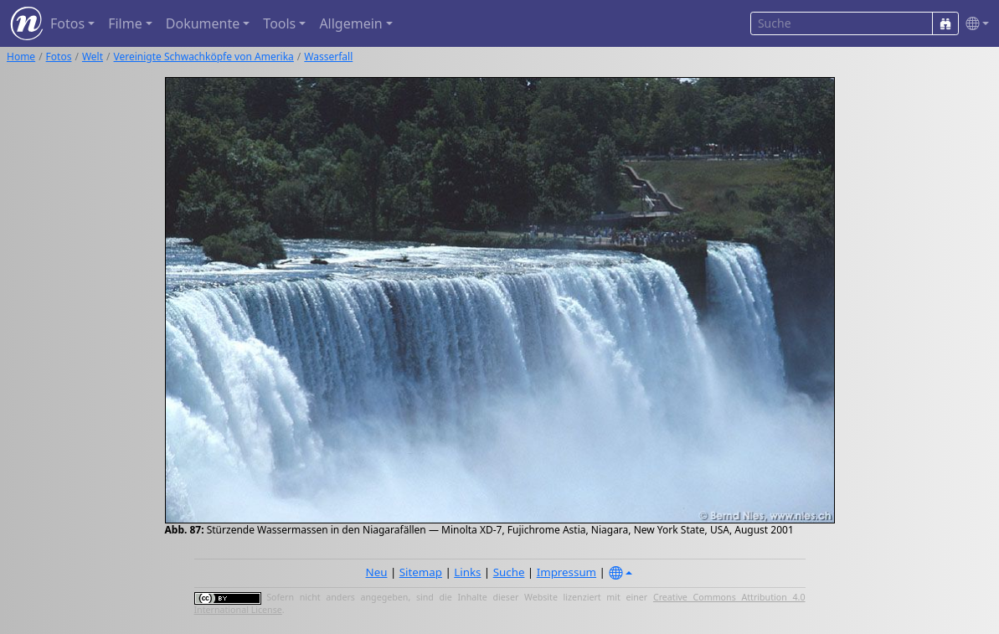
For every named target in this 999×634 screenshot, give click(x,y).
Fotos (59, 56)
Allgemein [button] (350, 23)
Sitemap (420, 572)
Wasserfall (328, 56)
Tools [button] (279, 23)
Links (467, 572)
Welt (92, 56)
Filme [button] (125, 23)
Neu (377, 572)
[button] (974, 23)
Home (21, 56)
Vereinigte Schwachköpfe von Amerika (204, 56)
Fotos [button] (67, 23)
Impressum (566, 572)
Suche (509, 572)
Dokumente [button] (202, 23)
